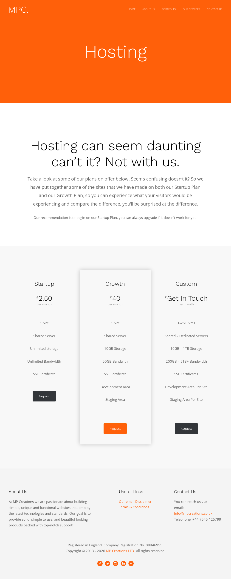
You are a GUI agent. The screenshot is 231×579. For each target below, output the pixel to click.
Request (44, 396)
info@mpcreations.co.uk (193, 513)
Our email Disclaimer (135, 501)
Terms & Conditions (134, 507)
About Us (148, 9)
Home (131, 9)
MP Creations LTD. (120, 550)
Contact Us (214, 9)
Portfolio (169, 9)
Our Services (191, 9)
